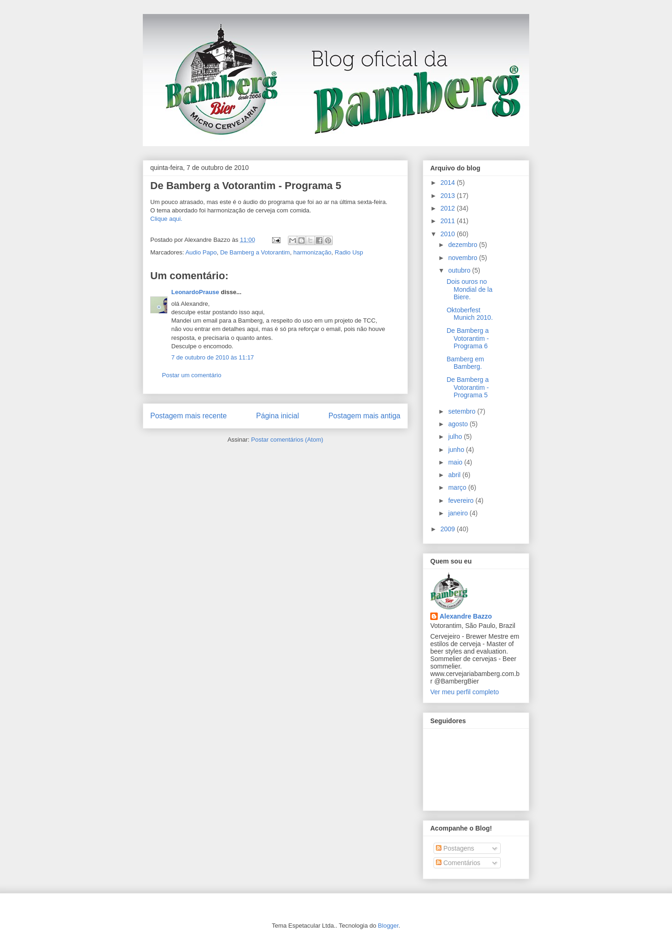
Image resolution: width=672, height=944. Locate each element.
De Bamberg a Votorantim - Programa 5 (245, 185)
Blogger (388, 925)
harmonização (312, 252)
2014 (449, 182)
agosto (458, 424)
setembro (462, 411)
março (458, 487)
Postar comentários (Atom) (287, 439)
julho (455, 436)
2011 (449, 221)
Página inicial (277, 416)
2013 (449, 195)
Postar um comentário (191, 375)
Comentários (458, 863)
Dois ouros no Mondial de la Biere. (469, 289)
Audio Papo (201, 252)
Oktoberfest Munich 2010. (470, 314)
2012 (449, 208)
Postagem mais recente (188, 416)
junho (457, 449)
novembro (463, 257)
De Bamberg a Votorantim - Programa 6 (468, 338)
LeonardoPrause (195, 292)
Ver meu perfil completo (464, 692)
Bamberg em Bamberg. (465, 363)
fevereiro (461, 500)
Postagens (455, 848)
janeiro (458, 513)
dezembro (463, 244)
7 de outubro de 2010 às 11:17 (212, 357)
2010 (449, 234)
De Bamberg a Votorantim (255, 252)
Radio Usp (349, 252)
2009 (449, 529)
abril (455, 475)
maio (456, 462)
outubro (460, 270)
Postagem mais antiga (364, 416)
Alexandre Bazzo (466, 616)
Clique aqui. (166, 218)
